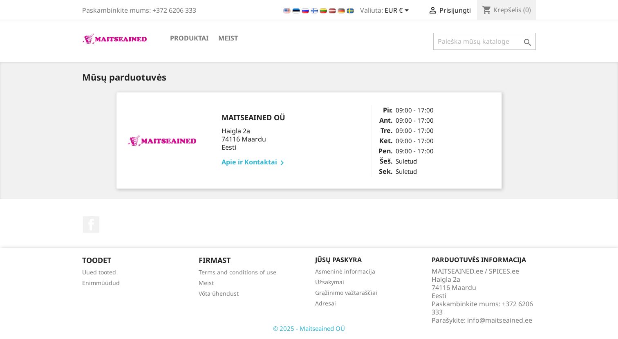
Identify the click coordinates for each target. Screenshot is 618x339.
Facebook (91, 224)
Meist (228, 38)
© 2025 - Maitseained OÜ (309, 328)
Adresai (325, 303)
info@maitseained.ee (499, 320)
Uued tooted (99, 272)
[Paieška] (484, 41)
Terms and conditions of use (237, 272)
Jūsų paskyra (338, 259)
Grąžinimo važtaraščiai (346, 292)
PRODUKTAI (189, 38)
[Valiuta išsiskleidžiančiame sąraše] (398, 11)
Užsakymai (329, 282)
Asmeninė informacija (345, 271)
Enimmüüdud (101, 283)
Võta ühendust (219, 293)
